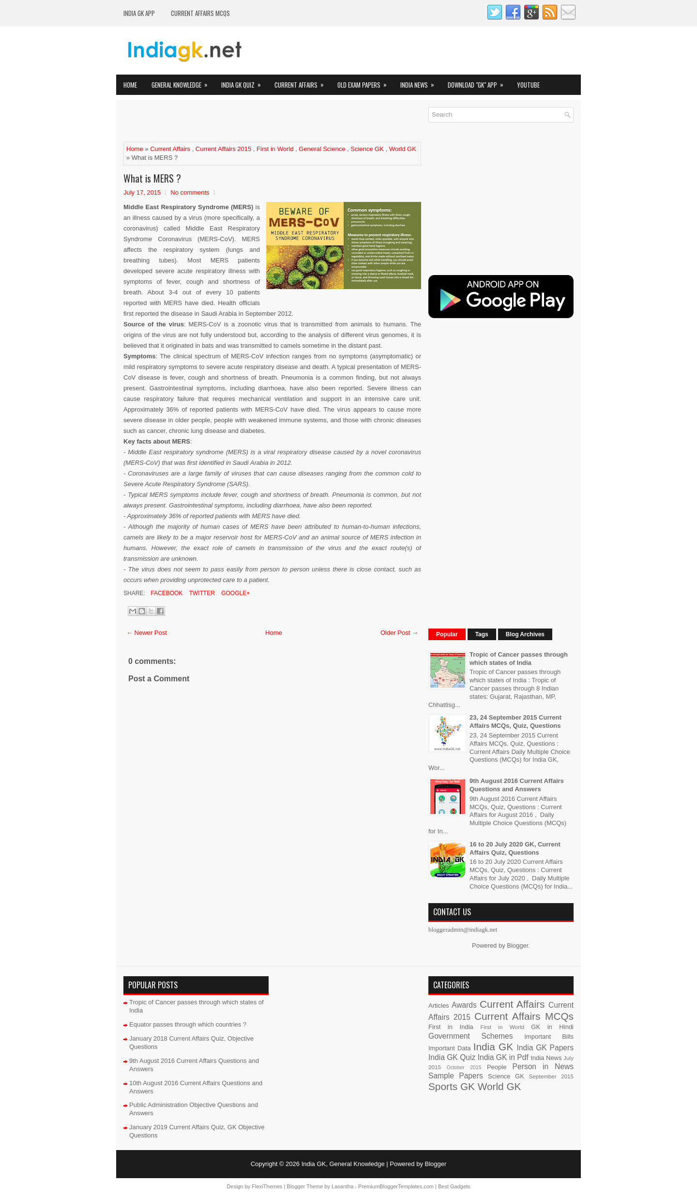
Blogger (517, 945)
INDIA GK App (139, 13)
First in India (450, 1026)
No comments (189, 192)
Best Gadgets (454, 1186)
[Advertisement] (236, 121)
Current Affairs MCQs (200, 13)
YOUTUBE (528, 85)
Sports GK (451, 1086)
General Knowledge (183, 82)
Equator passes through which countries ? (187, 1024)
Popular (447, 634)
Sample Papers (455, 1076)
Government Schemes (470, 1036)
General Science (322, 149)
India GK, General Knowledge (343, 1163)
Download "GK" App (479, 82)
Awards (464, 1005)
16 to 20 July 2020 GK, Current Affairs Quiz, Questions (515, 848)
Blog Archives (525, 634)
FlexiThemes (267, 1186)
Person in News (543, 1066)
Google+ (235, 593)
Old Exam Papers (365, 82)
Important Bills (549, 1036)
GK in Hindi (552, 1026)
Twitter (200, 593)
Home (130, 85)
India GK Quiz (244, 82)
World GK (402, 149)
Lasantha (342, 1186)
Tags (481, 634)
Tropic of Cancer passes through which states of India (519, 658)
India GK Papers (545, 1048)
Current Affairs (302, 82)
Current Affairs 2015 (223, 149)
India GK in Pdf (503, 1057)
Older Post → (399, 632)
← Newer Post (146, 632)
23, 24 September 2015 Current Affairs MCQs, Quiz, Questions (515, 721)
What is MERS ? (152, 178)
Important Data (449, 1048)
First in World (275, 149)
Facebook (165, 593)
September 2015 (551, 1076)
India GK (493, 1046)
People (496, 1067)
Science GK (367, 149)
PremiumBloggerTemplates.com (396, 1186)
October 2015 (464, 1067)
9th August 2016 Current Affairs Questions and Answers (517, 785)
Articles (438, 1005)
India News (420, 82)
